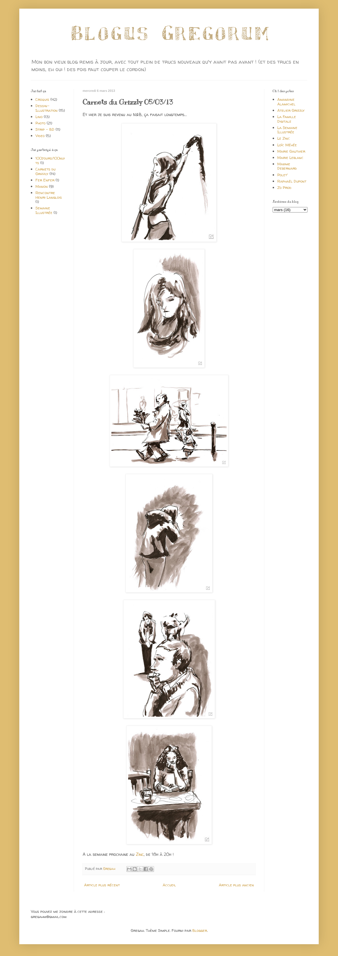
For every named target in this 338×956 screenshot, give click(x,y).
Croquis (42, 99)
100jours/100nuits (50, 160)
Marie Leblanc (290, 157)
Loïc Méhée (287, 144)
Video (40, 135)
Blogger (199, 930)
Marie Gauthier (291, 151)
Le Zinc (283, 138)
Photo (40, 123)
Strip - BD (44, 129)
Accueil (169, 884)
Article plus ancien (236, 884)
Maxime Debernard (287, 166)
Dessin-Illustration (46, 108)
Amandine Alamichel (286, 102)
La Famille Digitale (286, 119)
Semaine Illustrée (43, 210)
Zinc (140, 854)
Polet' (282, 174)
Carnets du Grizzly (45, 171)
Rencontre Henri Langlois (48, 195)
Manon (41, 186)
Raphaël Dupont (291, 181)
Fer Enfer (44, 180)
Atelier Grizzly (291, 110)
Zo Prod (284, 187)
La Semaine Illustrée (287, 130)
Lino (39, 116)
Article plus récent (102, 884)
